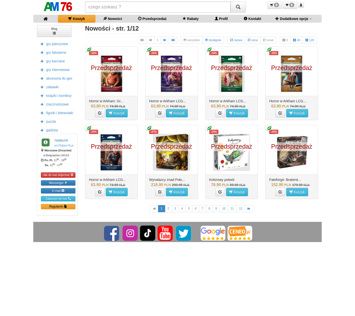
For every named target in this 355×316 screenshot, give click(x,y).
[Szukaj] (238, 7)
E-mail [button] (58, 191)
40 (296, 40)
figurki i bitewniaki (55, 112)
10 (223, 208)
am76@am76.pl (63, 145)
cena (253, 40)
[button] (274, 5)
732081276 (61, 140)
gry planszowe (53, 43)
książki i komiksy (54, 95)
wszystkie (191, 40)
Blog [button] (54, 30)
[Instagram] (130, 233)
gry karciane (51, 61)
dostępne (213, 40)
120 (309, 40)
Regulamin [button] (58, 206)
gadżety (48, 130)
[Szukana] (158, 7)
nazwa (236, 40)
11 (232, 208)
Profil (221, 19)
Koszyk (76, 19)
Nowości (112, 19)
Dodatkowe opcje (293, 19)
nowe (268, 40)
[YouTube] (165, 233)
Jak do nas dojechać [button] (58, 175)
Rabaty (191, 19)
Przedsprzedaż (152, 19)
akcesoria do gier (55, 78)
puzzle (47, 121)
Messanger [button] (58, 183)
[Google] (213, 233)
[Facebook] (112, 233)
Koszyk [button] (116, 113)
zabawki (48, 86)
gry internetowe (54, 69)
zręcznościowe (53, 104)
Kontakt (252, 19)
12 (240, 208)
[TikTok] (147, 233)
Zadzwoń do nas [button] (58, 198)
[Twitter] (184, 233)
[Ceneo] (240, 233)
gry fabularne (52, 52)
